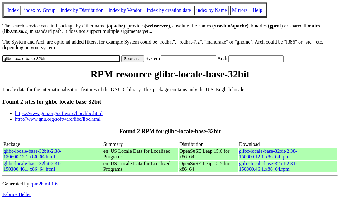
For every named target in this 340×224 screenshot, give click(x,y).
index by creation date (169, 10)
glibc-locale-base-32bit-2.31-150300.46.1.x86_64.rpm (268, 166)
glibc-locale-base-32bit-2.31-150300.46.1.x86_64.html (32, 166)
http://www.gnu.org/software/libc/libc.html (58, 119)
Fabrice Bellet (16, 194)
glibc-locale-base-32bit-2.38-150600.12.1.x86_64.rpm (268, 153)
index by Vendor (125, 10)
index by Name (211, 10)
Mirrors (239, 10)
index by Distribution (82, 10)
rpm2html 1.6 (44, 183)
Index (13, 10)
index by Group (39, 10)
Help (257, 10)
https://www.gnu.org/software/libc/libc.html (59, 113)
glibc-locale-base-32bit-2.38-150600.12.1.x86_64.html (32, 153)
